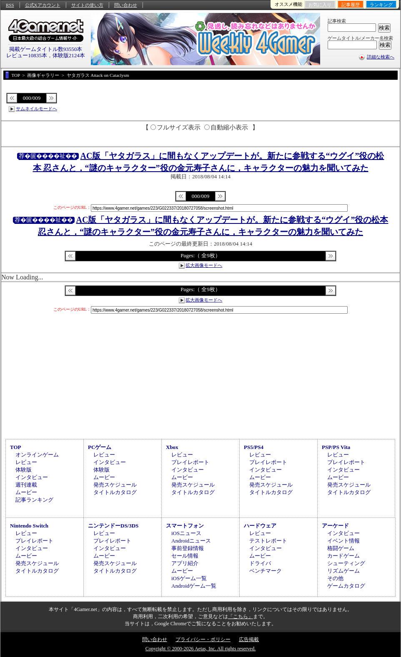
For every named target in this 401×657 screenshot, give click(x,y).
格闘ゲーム (340, 548)
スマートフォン (185, 526)
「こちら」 (240, 616)
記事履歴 (350, 4)
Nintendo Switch (29, 526)
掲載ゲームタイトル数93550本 (46, 49)
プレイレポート (190, 462)
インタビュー (31, 477)
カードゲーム (343, 556)
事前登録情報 (187, 548)
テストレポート (268, 541)
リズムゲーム (343, 571)
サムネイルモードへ (36, 108)
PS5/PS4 (253, 447)
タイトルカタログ (115, 492)
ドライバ (260, 563)
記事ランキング (34, 500)
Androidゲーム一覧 (193, 586)
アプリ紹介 (184, 563)
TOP (15, 447)
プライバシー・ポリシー (203, 639)
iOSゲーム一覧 (189, 578)
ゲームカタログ (346, 586)
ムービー (26, 492)
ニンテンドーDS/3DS (113, 526)
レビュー (26, 462)
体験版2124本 (69, 55)
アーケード (335, 526)
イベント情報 (343, 541)
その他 (335, 578)
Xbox (172, 447)
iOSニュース (186, 533)
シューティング (346, 563)
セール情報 (184, 556)
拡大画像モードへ (203, 265)
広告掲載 (249, 639)
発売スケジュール (115, 485)
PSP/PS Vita (336, 447)
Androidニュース (191, 541)
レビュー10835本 (26, 55)
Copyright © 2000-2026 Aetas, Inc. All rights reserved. (200, 649)
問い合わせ (125, 5)
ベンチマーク (265, 571)
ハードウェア (260, 526)
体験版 (23, 470)
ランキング (381, 4)
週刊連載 (26, 485)
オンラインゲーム (37, 455)
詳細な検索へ (380, 56)
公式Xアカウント (42, 5)
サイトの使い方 (87, 5)
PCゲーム (99, 447)
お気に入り (319, 4)
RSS (10, 5)
